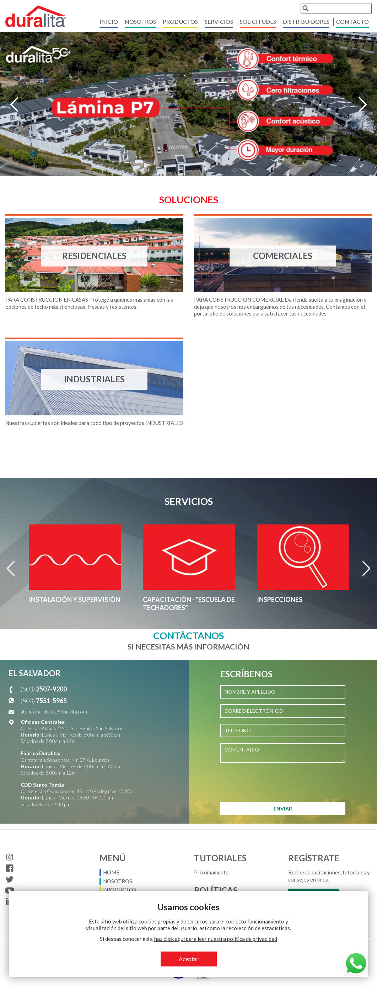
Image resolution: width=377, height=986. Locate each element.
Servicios (219, 21)
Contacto (352, 21)
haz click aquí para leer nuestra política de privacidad (215, 939)
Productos (180, 21)
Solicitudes (258, 21)
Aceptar (189, 958)
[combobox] (336, 8)
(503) (44, 689)
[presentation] (274, 782)
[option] (188, 104)
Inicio (108, 21)
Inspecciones (279, 599)
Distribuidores (306, 21)
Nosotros (140, 21)
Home (111, 872)
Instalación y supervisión (74, 599)
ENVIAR (283, 808)
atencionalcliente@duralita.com (54, 711)
